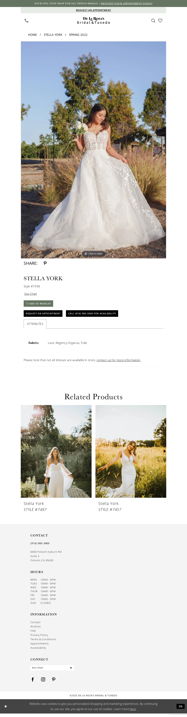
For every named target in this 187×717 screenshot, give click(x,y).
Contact (35, 625)
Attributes (35, 327)
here (133, 712)
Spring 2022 (78, 35)
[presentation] (56, 454)
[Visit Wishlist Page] (160, 20)
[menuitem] (26, 21)
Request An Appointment (45, 316)
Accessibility (38, 650)
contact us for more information (118, 363)
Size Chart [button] (31, 294)
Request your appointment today (129, 3)
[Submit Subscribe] (71, 671)
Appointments (39, 646)
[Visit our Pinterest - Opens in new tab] (53, 683)
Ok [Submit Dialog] (180, 710)
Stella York (53, 35)
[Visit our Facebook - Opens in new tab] (32, 683)
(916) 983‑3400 (39, 546)
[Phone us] (26, 20)
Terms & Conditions (43, 642)
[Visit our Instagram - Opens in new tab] (43, 683)
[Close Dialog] (6, 709)
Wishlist (35, 629)
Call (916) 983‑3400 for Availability (99, 316)
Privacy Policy (39, 638)
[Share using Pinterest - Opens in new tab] (45, 263)
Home (32, 35)
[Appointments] (93, 10)
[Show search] (153, 20)
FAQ (33, 633)
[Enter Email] (52, 671)
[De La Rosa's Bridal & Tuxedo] (93, 20)
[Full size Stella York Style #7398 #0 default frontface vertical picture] (93, 150)
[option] (93, 150)
